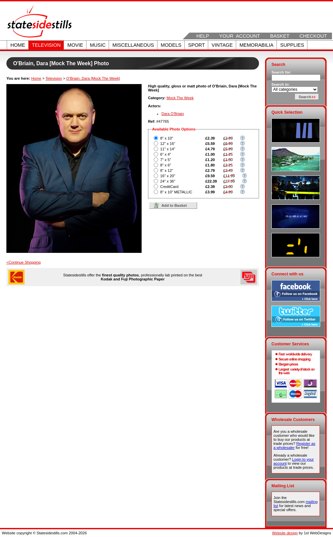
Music (98, 45)
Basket (279, 36)
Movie (75, 45)
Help (202, 36)
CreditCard (169, 187)
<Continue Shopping (23, 262)
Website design (285, 533)
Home (17, 45)
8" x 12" (166, 170)
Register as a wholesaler (294, 446)
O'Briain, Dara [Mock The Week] (93, 78)
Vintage (222, 45)
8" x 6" (165, 165)
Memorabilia (256, 45)
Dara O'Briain (172, 114)
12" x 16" (167, 144)
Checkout (313, 36)
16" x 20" (167, 176)
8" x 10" (166, 138)
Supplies (292, 45)
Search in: (280, 84)
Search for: (281, 72)
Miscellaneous (133, 45)
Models (171, 45)
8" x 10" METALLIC (176, 192)
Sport (196, 45)
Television (46, 45)
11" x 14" (167, 149)
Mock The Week (179, 98)
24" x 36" (167, 181)
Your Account (239, 36)
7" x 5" (165, 160)
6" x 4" (165, 154)
